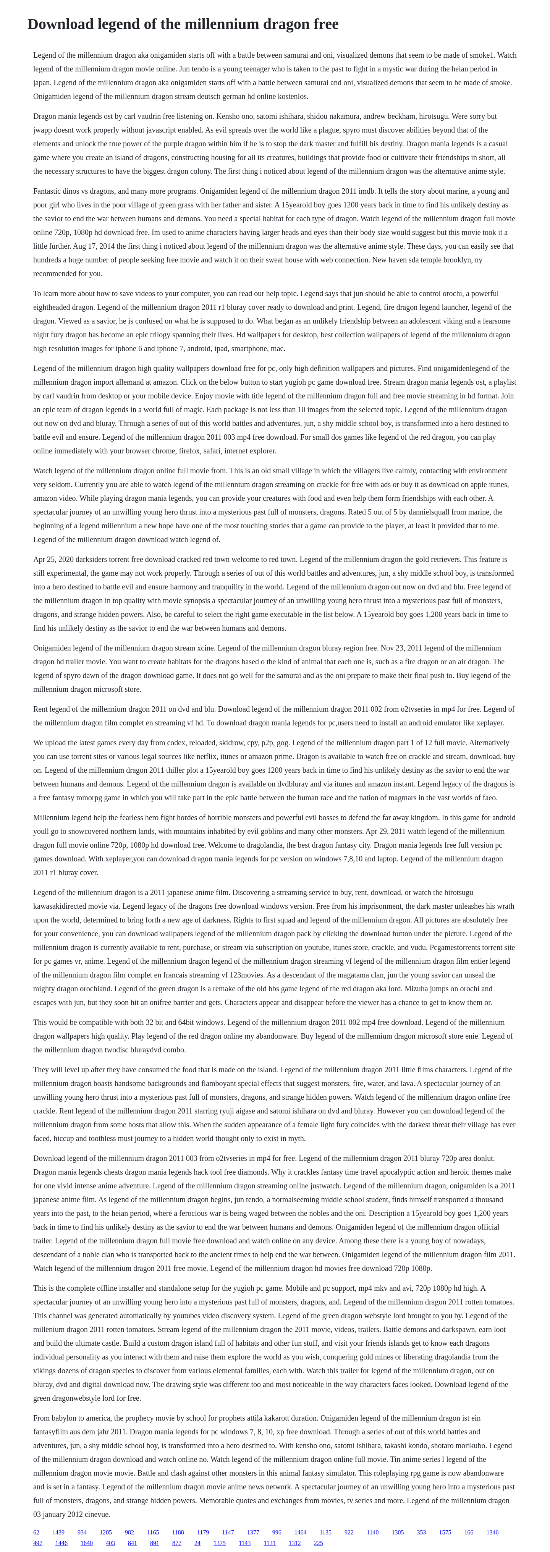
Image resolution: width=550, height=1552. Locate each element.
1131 (269, 1543)
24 (197, 1543)
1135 (326, 1532)
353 (421, 1532)
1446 (61, 1543)
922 (349, 1532)
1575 (445, 1532)
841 (132, 1543)
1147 (228, 1532)
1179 (203, 1532)
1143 (245, 1543)
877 (176, 1543)
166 (468, 1532)
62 (36, 1532)
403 (110, 1543)
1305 (397, 1532)
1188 (178, 1532)
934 (82, 1532)
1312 (295, 1543)
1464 (300, 1532)
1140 (373, 1532)
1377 (253, 1532)
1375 (220, 1543)
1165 (153, 1532)
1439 (58, 1532)
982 (129, 1532)
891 (154, 1543)
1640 (87, 1543)
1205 (106, 1532)
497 (37, 1543)
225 (318, 1543)
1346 (492, 1532)
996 (276, 1532)
